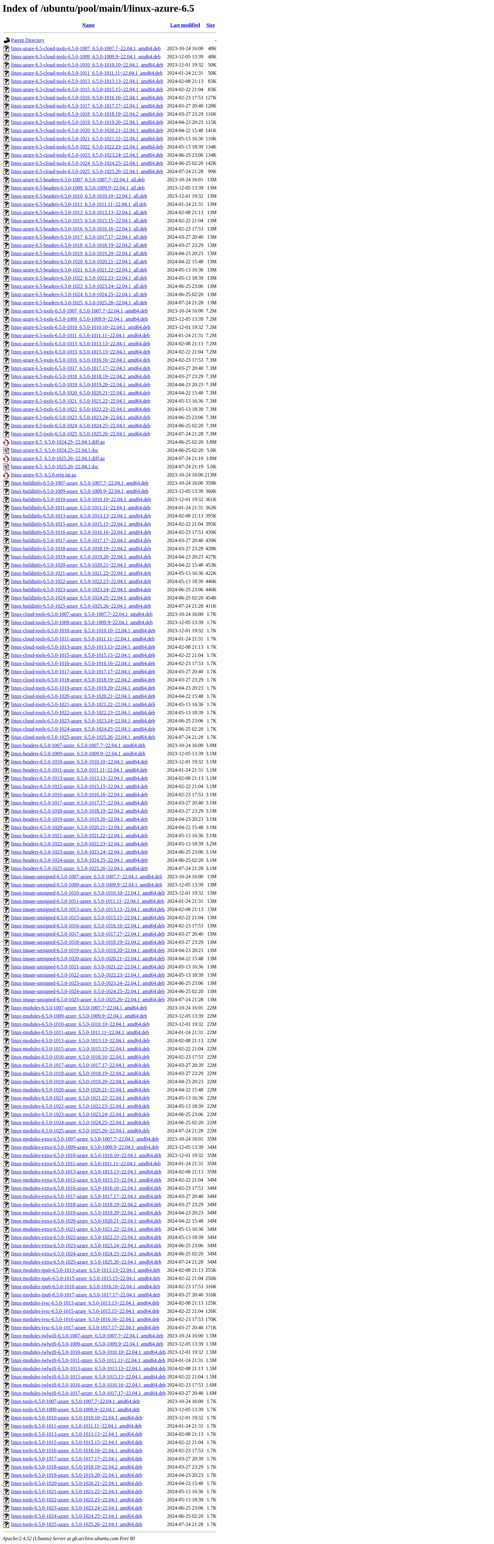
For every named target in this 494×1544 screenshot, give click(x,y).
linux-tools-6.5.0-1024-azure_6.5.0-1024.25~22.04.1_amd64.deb (76, 1516)
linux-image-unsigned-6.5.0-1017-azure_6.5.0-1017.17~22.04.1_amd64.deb (88, 934)
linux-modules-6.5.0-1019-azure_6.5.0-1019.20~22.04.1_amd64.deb (80, 1081)
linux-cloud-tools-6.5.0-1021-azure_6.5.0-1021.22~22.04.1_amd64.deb (83, 704)
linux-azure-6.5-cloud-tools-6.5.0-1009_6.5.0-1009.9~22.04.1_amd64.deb (86, 56)
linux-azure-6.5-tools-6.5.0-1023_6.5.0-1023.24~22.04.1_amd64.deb (80, 417)
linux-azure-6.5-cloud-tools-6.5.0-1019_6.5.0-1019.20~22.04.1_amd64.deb (87, 122)
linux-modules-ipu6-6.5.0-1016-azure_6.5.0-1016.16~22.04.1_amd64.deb (85, 1286)
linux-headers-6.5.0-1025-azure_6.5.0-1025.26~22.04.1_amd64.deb (79, 868)
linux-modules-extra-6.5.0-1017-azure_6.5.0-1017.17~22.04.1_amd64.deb (86, 1196)
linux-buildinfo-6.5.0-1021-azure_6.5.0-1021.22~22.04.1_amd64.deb (81, 573)
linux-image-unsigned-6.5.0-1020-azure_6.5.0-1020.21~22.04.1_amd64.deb (88, 958)
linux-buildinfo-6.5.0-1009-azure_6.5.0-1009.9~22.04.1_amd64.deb (79, 491)
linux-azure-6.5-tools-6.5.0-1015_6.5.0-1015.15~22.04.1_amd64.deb (80, 351)
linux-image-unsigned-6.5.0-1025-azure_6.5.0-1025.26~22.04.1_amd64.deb (88, 999)
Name (88, 25)
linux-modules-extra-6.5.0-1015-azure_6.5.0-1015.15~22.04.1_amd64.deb (86, 1180)
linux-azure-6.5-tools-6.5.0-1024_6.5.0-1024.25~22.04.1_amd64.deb (80, 425)
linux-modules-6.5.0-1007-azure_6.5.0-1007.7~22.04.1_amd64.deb (79, 1007)
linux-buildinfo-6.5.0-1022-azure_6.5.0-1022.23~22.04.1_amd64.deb (81, 581)
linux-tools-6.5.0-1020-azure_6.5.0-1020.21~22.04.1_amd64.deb (76, 1483)
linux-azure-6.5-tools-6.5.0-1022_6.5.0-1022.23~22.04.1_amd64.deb (80, 409)
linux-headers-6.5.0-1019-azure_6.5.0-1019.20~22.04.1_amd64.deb (79, 819)
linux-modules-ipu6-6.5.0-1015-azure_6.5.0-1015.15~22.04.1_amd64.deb (85, 1278)
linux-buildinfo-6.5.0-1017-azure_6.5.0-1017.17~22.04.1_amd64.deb (81, 540)
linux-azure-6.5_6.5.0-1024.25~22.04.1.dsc (55, 450)
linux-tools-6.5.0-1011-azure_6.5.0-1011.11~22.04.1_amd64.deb (76, 1426)
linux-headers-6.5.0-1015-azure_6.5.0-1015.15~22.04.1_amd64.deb (79, 786)
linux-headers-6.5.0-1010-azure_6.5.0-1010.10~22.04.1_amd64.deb (79, 761)
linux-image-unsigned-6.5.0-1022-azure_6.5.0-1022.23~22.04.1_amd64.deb (88, 975)
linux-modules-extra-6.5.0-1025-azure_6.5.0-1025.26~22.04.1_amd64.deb (86, 1262)
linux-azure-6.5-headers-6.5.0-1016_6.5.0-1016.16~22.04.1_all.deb (79, 228)
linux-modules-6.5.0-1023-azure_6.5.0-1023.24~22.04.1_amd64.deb (80, 1114)
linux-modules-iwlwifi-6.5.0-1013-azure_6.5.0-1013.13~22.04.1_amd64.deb (88, 1368)
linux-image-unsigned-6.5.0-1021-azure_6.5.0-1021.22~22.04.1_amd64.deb (88, 966)
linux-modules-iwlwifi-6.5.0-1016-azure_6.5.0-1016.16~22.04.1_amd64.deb (88, 1385)
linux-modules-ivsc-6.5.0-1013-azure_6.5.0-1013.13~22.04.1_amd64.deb (85, 1303)
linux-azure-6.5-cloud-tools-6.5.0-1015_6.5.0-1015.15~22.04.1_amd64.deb (87, 89)
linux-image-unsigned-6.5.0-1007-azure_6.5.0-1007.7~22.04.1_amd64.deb (86, 876)
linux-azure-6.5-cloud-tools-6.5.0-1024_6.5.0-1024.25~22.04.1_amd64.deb (87, 163)
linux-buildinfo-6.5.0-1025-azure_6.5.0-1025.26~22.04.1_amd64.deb (81, 606)
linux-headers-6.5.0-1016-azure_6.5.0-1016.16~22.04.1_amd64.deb (79, 794)
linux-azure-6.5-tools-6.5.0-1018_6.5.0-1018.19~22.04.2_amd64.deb (80, 376)
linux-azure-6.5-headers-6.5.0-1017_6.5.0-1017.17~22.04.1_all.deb (79, 237)
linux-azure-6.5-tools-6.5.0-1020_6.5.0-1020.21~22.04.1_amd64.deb (80, 392)
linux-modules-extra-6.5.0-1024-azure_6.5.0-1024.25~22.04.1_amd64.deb (86, 1253)
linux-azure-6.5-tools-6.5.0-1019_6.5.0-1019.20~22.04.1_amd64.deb (80, 384)
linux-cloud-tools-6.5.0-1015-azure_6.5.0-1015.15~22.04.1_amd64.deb (83, 655)
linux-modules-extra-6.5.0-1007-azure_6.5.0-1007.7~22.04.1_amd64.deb (85, 1139)
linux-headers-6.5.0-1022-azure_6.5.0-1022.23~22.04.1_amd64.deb (79, 843)
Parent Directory (27, 40)
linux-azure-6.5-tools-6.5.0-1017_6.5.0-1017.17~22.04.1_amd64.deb (80, 368)
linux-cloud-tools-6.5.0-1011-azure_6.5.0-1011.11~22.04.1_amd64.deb (83, 638)
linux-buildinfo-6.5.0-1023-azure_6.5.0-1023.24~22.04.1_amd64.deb (81, 589)
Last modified (185, 25)
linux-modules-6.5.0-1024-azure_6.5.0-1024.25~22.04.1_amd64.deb (80, 1122)
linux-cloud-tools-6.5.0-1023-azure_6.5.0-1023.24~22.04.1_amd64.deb (83, 720)
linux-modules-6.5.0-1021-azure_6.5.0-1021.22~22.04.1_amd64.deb (80, 1098)
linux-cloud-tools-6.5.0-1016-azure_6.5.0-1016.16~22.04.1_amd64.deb (83, 663)
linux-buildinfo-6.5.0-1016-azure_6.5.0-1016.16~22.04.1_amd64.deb (81, 532)
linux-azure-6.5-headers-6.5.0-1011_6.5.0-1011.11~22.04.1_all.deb (78, 204)
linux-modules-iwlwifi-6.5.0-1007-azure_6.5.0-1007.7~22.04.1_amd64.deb (87, 1335)
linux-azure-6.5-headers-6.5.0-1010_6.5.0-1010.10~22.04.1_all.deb (79, 196)
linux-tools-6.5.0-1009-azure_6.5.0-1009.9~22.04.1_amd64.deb (75, 1409)
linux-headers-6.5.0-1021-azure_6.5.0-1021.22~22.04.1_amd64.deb (79, 835)
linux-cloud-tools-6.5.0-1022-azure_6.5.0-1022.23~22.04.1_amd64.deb (83, 712)
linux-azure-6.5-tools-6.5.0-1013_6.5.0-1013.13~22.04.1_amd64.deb (80, 343)
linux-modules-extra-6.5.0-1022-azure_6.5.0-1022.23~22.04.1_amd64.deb (86, 1237)
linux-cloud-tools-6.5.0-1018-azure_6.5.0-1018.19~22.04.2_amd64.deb (83, 679)
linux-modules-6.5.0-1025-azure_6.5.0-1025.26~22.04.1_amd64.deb (80, 1130)
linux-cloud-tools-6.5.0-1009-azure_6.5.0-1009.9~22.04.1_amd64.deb (81, 622)
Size (210, 25)
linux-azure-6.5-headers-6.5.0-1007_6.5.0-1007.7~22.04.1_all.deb (78, 179)
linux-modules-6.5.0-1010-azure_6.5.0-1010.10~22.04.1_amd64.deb (80, 1024)
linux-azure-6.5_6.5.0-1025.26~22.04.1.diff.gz (58, 458)
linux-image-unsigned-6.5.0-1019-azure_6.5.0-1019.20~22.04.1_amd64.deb (88, 950)
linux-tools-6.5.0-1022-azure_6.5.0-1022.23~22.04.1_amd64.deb (76, 1499)
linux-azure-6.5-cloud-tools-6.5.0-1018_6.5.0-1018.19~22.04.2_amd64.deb (87, 114)
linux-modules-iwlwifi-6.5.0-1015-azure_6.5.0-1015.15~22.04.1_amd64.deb (88, 1376)
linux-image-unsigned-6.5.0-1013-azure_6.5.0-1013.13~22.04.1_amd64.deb (88, 909)
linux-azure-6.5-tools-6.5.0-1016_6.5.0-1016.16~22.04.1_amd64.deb (80, 360)
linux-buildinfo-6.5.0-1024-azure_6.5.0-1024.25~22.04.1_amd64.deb (81, 597)
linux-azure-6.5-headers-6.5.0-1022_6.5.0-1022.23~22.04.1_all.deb (79, 278)
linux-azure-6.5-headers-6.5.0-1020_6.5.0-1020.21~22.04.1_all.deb (79, 261)
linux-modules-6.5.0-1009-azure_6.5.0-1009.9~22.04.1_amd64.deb (79, 1016)
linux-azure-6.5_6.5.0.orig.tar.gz (43, 474)
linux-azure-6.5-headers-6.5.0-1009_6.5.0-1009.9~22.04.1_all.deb (78, 187)
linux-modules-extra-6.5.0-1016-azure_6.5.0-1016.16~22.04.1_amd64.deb (86, 1188)
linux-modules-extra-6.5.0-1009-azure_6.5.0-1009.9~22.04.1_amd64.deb (85, 1147)
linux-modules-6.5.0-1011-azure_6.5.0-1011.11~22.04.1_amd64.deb (80, 1032)
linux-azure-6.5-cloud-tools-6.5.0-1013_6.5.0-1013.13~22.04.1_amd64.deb (87, 81)
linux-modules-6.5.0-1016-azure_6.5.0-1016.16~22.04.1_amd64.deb (80, 1057)
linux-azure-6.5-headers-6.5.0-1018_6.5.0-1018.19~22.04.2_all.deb (79, 245)
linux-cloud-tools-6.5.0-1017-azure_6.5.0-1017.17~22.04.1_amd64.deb (83, 671)
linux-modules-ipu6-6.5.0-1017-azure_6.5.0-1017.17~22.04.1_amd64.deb (85, 1294)
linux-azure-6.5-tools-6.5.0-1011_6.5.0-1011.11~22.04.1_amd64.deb (80, 335)
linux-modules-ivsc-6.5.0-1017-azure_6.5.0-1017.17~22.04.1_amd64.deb (85, 1327)
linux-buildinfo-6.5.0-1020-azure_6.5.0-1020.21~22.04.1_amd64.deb (81, 565)
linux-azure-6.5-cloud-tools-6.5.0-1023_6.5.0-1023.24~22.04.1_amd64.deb (87, 155)
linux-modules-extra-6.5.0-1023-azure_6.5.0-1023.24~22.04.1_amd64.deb (86, 1245)
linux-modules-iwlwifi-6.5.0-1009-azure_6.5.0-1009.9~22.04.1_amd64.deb (87, 1344)
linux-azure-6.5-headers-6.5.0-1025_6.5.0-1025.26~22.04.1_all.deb (79, 302)
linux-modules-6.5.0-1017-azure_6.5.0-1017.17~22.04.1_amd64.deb (80, 1065)
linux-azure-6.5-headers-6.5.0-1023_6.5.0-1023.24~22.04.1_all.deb (79, 286)
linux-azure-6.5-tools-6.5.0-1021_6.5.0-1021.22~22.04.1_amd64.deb (80, 401)
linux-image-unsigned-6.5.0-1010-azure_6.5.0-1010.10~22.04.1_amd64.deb (88, 893)
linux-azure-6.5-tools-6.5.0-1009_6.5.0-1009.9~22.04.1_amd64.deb (79, 319)
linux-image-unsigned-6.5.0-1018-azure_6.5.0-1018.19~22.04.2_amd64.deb (88, 942)
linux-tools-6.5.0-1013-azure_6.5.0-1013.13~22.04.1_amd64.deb (76, 1434)
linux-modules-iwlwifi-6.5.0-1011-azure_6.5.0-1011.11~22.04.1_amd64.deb (88, 1360)
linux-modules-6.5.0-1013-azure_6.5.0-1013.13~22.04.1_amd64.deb (80, 1040)
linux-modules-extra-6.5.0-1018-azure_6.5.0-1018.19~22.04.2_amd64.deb (86, 1204)
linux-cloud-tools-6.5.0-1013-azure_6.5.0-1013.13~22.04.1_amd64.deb (83, 647)
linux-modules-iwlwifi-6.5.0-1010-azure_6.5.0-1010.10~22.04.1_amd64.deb (88, 1352)
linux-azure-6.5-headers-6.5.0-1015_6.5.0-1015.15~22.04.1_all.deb (79, 220)
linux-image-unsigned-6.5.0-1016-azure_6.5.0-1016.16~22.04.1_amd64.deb (88, 925)
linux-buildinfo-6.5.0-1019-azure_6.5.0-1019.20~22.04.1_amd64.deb (81, 556)
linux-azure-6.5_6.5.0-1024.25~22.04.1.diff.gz (58, 442)
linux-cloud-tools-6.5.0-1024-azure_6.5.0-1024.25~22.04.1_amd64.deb (83, 729)
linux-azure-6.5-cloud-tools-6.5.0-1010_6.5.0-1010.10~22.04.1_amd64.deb (87, 64)
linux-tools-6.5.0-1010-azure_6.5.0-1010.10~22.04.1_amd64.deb (76, 1417)
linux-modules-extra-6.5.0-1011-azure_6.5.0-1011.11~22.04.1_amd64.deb (86, 1163)
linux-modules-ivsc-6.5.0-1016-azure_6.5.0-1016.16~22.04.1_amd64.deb (85, 1319)
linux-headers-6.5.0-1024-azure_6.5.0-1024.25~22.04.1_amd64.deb (79, 860)
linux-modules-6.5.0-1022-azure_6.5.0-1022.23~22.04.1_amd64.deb (80, 1106)
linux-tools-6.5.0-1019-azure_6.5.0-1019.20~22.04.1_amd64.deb (76, 1475)
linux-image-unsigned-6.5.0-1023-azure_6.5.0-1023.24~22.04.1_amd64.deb (88, 983)
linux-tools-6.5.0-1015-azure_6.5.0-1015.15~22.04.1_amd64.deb (76, 1442)
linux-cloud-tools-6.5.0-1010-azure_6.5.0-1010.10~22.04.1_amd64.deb (83, 630)
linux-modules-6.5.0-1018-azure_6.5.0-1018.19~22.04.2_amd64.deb (80, 1073)
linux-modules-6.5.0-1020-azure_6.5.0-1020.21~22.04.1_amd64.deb (80, 1089)
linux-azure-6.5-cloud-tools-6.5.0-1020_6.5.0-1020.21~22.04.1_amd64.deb (87, 130)
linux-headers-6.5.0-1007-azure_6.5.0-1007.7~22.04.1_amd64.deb (78, 745)
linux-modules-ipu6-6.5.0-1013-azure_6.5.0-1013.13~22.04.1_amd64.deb (85, 1270)
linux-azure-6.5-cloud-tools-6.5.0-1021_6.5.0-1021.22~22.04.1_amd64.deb (87, 138)
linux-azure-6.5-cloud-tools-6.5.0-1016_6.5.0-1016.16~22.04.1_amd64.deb (87, 97)
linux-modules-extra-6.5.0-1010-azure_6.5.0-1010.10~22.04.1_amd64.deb (86, 1155)
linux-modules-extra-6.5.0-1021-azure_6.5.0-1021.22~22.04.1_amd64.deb (86, 1229)
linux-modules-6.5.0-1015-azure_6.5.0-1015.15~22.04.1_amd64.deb (80, 1048)
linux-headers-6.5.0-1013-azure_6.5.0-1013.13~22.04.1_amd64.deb (79, 778)
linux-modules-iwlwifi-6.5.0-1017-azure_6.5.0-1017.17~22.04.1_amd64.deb (88, 1393)
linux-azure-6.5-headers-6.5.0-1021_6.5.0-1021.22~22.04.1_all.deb (79, 269)
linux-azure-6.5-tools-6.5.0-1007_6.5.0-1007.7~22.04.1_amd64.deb (79, 310)
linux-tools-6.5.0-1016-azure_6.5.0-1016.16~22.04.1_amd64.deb (76, 1450)
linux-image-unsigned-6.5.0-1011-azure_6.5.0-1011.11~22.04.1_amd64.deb (87, 901)
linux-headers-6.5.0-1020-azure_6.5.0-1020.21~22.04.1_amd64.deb (79, 827)
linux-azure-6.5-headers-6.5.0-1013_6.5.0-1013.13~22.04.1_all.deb (79, 212)
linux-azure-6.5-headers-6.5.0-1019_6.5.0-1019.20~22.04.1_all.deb (79, 253)
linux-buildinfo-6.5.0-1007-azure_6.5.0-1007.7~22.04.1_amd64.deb (79, 483)
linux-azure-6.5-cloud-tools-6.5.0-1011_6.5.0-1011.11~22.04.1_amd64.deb (87, 73)
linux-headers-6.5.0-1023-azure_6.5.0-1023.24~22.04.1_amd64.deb (79, 852)
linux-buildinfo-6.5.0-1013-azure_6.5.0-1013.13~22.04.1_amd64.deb (81, 515)
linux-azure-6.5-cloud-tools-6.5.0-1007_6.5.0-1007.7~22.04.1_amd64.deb (86, 48)
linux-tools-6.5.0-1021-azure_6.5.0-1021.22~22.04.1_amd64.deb (76, 1491)
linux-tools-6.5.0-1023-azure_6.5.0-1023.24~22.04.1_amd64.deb (76, 1508)
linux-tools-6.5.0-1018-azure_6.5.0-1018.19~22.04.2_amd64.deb (76, 1467)
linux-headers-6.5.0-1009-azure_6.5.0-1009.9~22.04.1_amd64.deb (78, 753)
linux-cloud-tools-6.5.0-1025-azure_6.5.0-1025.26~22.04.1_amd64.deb (83, 737)
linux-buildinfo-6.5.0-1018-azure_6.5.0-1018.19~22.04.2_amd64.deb (81, 548)
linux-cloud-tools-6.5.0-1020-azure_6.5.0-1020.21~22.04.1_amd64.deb (83, 696)
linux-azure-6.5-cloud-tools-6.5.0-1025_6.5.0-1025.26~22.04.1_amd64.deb (87, 171)
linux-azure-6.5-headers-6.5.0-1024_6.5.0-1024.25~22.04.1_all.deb (79, 294)
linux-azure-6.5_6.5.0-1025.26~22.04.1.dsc (55, 466)
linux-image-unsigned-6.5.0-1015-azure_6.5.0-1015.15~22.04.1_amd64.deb (88, 917)
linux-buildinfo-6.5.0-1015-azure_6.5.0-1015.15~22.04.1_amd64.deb (81, 524)
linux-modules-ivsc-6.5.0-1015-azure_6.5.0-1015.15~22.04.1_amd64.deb (85, 1311)
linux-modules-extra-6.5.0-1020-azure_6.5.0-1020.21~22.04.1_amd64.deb (86, 1221)
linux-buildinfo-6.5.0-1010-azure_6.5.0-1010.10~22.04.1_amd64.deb (81, 499)
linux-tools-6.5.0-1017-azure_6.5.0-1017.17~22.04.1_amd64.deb (76, 1458)
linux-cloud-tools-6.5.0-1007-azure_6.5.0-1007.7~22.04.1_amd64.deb (81, 614)
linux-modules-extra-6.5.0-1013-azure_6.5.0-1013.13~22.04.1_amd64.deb (86, 1171)
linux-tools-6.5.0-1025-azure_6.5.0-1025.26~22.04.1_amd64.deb (76, 1524)
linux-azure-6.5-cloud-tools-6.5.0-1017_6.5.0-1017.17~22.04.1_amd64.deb (87, 105)
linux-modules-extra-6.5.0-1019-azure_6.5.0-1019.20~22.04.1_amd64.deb (86, 1212)
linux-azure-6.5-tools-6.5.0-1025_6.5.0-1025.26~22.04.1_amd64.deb (80, 433)
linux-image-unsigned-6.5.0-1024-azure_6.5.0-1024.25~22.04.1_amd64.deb (88, 991)
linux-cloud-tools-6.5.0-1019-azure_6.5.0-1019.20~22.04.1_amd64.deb (83, 688)
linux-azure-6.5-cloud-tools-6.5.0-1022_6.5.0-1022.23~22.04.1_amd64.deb (87, 146)
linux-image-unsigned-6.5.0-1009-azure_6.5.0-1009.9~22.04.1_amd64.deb (86, 884)
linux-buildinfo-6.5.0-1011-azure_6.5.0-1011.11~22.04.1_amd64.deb (80, 507)
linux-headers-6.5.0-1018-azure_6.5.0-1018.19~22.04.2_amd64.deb (79, 811)
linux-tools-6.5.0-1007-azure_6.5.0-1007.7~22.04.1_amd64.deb (75, 1401)
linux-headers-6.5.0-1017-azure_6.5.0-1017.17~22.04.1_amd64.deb (79, 802)
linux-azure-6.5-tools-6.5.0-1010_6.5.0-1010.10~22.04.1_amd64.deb (80, 327)
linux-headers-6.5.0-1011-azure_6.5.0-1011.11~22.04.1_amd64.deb (79, 770)
